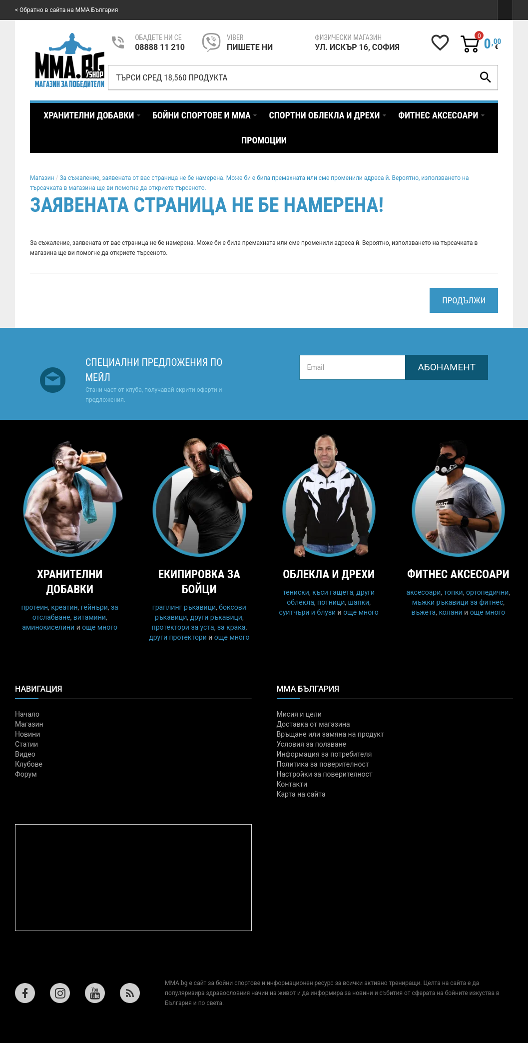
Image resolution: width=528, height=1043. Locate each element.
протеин (34, 607)
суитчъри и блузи (307, 612)
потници (331, 602)
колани (450, 612)
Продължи (464, 300)
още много (99, 627)
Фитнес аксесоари (458, 574)
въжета (423, 612)
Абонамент (447, 367)
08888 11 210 (160, 47)
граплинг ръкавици (184, 607)
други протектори (178, 637)
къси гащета (332, 592)
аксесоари (424, 592)
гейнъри (94, 607)
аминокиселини (48, 627)
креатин (64, 607)
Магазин (42, 177)
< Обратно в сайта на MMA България (66, 9)
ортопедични (487, 592)
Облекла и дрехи (329, 574)
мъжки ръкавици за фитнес (458, 602)
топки (453, 592)
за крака (231, 627)
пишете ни (250, 47)
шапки (359, 602)
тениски (296, 592)
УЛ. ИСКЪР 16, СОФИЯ (357, 47)
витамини (89, 617)
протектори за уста (183, 627)
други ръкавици (216, 617)
